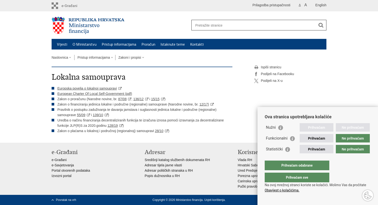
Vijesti (62, 44)
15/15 (155, 99)
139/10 (98, 115)
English (320, 5)
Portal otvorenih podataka (71, 170)
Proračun (148, 44)
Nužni (271, 137)
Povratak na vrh (66, 200)
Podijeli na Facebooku (274, 74)
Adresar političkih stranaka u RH (169, 170)
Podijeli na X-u (268, 81)
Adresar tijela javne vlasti (163, 165)
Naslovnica (60, 57)
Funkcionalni (277, 148)
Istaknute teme (173, 44)
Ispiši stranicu (267, 67)
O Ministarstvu (84, 44)
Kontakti (197, 44)
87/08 (122, 99)
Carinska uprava (250, 181)
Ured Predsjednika (251, 170)
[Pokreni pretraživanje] (321, 25)
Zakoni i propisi (129, 57)
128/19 (113, 125)
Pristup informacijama (119, 44)
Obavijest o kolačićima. (282, 190)
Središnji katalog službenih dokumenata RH (177, 160)
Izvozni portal (61, 176)
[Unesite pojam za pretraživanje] (254, 25)
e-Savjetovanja (63, 165)
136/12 (138, 99)
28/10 (159, 131)
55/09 (81, 115)
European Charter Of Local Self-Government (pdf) (94, 94)
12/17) (204, 104)
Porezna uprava (250, 176)
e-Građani (59, 160)
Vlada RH (245, 160)
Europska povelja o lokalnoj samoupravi (87, 88)
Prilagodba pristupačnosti (271, 5)
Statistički (274, 158)
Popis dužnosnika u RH (162, 176)
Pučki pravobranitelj (252, 186)
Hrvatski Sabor (249, 165)
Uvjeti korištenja (214, 200)
